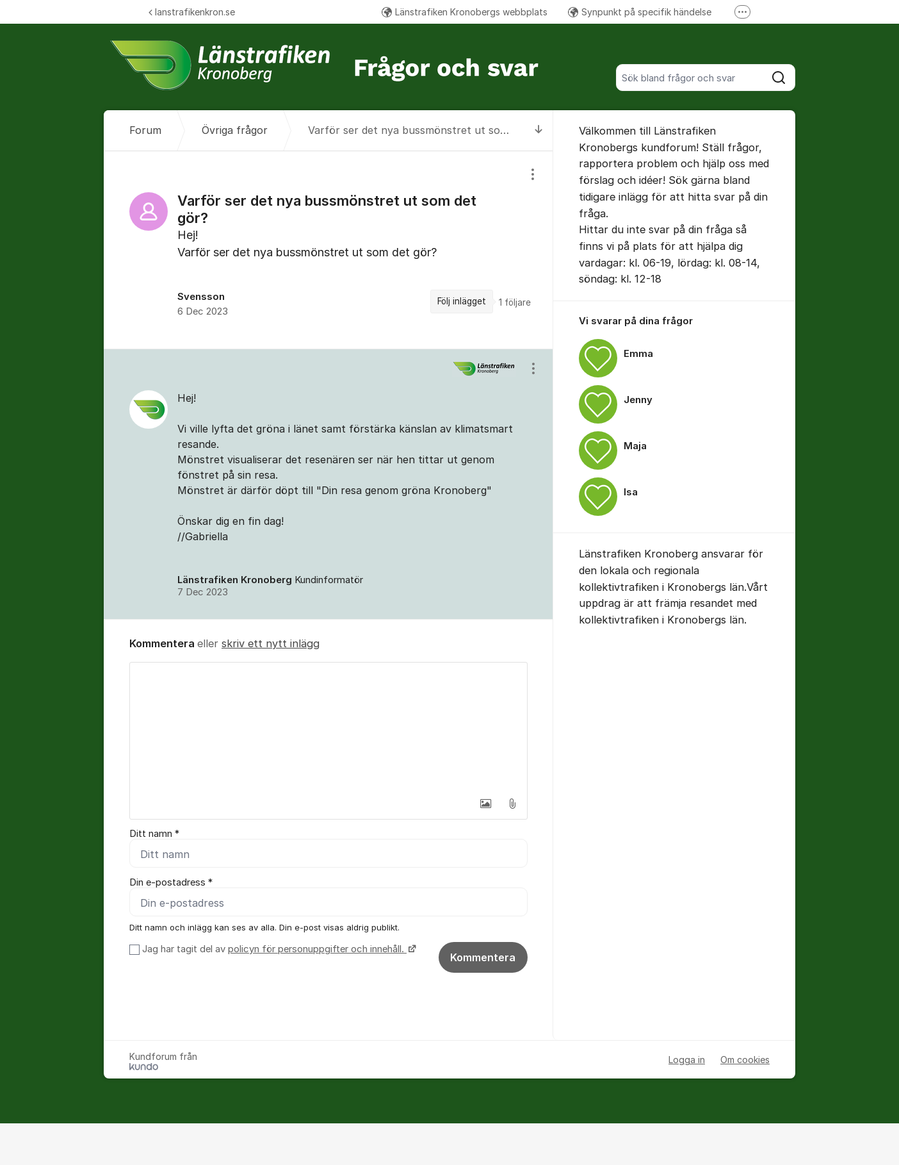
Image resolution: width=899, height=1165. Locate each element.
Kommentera (482, 957)
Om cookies (745, 1059)
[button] (485, 803)
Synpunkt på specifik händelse (639, 11)
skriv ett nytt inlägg (271, 643)
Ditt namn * (154, 833)
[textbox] (328, 727)
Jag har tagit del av (278, 949)
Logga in (686, 1059)
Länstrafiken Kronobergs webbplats (464, 11)
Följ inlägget (461, 301)
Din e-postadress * (171, 882)
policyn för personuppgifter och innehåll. (317, 949)
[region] (328, 249)
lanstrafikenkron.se (192, 11)
